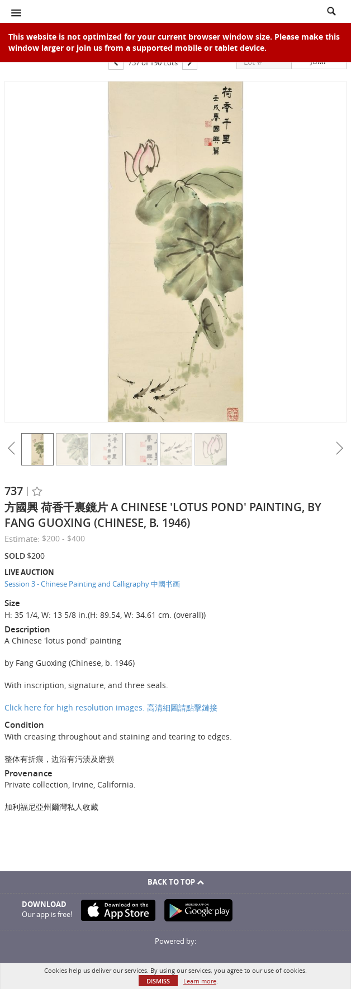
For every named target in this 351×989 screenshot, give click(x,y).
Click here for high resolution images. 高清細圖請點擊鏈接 (110, 707)
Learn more (199, 981)
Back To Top (176, 882)
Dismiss (158, 981)
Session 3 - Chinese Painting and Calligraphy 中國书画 (92, 584)
